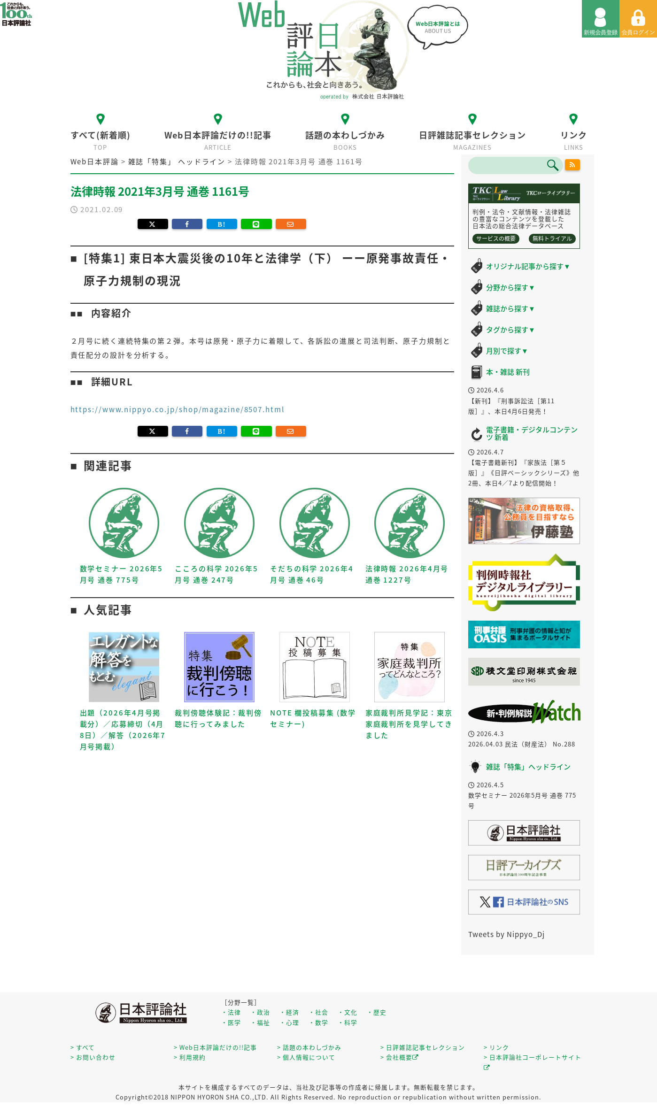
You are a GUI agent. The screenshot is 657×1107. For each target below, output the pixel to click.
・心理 (289, 1022)
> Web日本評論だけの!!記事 (215, 1047)
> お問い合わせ (93, 1057)
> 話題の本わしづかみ (309, 1047)
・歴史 (376, 1011)
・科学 (347, 1022)
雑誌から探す (510, 308)
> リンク (496, 1047)
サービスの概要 (496, 238)
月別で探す (507, 351)
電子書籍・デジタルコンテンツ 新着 (532, 433)
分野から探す (510, 287)
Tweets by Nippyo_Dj (506, 934)
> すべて (82, 1047)
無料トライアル (552, 238)
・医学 (231, 1022)
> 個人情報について (306, 1057)
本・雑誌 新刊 (508, 372)
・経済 (289, 1011)
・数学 (318, 1022)
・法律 (231, 1011)
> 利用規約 (190, 1057)
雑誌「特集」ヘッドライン (528, 766)
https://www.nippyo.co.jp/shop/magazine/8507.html (177, 409)
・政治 (260, 1011)
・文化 (347, 1011)
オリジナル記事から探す (528, 266)
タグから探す (510, 329)
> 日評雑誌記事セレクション (422, 1047)
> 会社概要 (399, 1057)
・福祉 (260, 1022)
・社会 (318, 1011)
